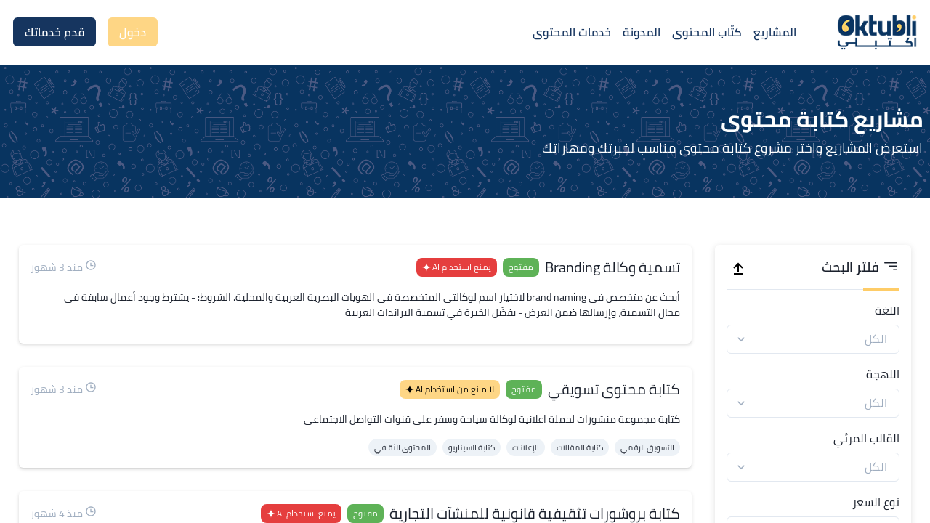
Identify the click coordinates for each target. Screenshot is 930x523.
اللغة (887, 310)
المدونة (641, 32)
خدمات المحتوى (572, 32)
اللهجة (882, 374)
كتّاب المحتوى (707, 32)
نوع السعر (875, 502)
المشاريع (774, 32)
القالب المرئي (866, 438)
